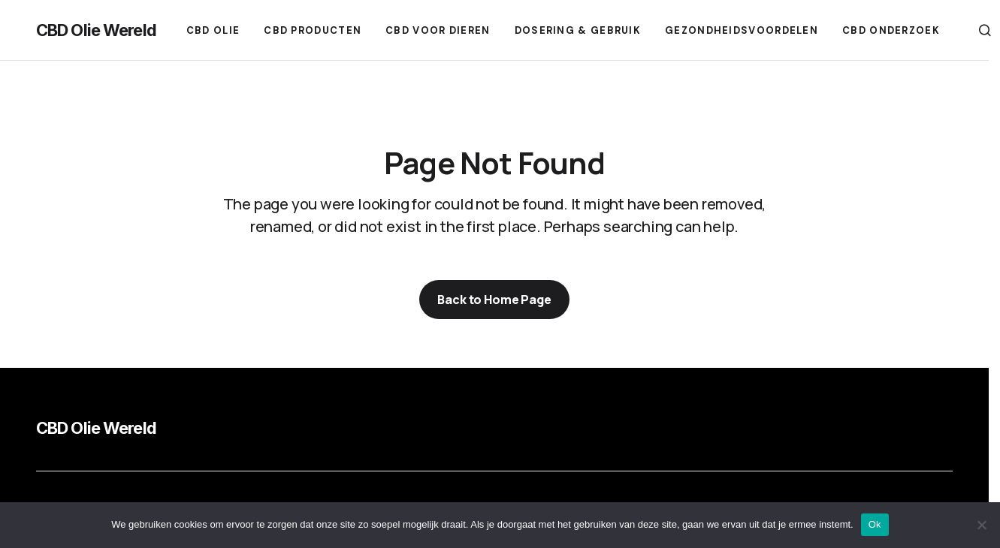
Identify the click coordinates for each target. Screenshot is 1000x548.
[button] (985, 30)
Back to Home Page (494, 299)
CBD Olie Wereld (96, 30)
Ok (875, 524)
